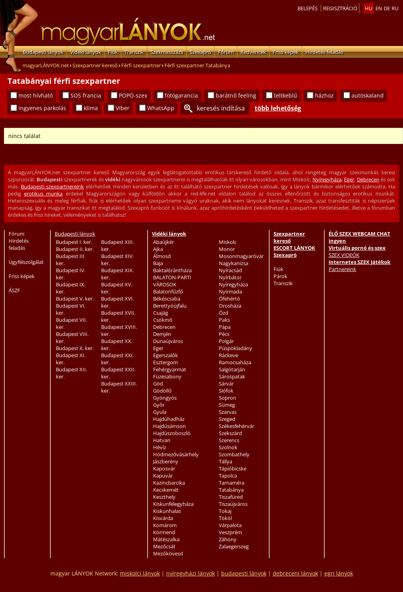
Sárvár (226, 383)
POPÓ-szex (133, 95)
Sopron (227, 397)
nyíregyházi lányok (190, 573)
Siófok (226, 390)
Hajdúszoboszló (171, 433)
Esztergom (165, 362)
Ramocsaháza (235, 362)
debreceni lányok (295, 573)
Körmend (164, 532)
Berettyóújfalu (170, 305)
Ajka (158, 249)
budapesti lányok (243, 573)
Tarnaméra (231, 482)
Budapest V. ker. (75, 298)
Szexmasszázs (166, 51)
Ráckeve (228, 355)
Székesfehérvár (236, 426)
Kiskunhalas (167, 511)
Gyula (159, 411)
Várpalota (230, 525)
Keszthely (164, 496)
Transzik (134, 51)
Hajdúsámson (169, 426)
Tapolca (228, 475)
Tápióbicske (232, 468)
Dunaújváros (168, 341)
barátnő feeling (236, 95)
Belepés (308, 8)
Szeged (227, 418)
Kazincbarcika (169, 482)
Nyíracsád (230, 270)
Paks (224, 319)
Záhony (228, 539)
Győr (159, 404)
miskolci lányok (140, 573)
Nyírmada (230, 291)
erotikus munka (43, 193)
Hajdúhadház (169, 418)
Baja (158, 263)
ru (395, 8)
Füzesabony (167, 376)
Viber (122, 108)
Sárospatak (232, 376)
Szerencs (229, 440)
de (387, 8)
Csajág (160, 312)
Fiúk (113, 51)
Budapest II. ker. (75, 249)
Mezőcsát (164, 546)
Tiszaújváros (233, 503)
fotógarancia (181, 95)
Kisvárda (163, 518)
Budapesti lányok (43, 51)
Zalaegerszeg (234, 546)
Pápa (225, 326)
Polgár (226, 341)
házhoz (324, 95)
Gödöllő (162, 390)
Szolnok (228, 447)
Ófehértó (229, 298)
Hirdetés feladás (324, 51)
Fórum (226, 51)
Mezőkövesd (168, 553)
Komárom (165, 525)
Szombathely (234, 454)
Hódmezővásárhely (176, 454)
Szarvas (228, 411)
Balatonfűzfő (168, 291)
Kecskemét (166, 489)
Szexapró (200, 51)
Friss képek (286, 51)
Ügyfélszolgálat (26, 262)
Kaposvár (164, 468)
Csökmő (162, 319)
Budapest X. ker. (75, 348)
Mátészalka (166, 539)
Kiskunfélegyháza (173, 503)
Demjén (162, 333)
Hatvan (161, 440)
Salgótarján (232, 369)
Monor (227, 249)
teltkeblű (285, 95)
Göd (158, 383)
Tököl (225, 518)
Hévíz (159, 447)
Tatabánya (231, 489)
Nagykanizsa (233, 263)
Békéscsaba (166, 298)
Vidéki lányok (85, 51)
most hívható (35, 95)
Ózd (223, 312)
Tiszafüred (231, 496)
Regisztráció (340, 8)
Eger (349, 179)
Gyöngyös (165, 397)
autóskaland (367, 95)
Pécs (224, 333)
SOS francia (85, 95)
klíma (91, 108)
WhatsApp (160, 108)
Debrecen (368, 179)
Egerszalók (165, 355)
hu (368, 8)
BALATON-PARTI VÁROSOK (172, 281)
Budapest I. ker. (74, 241)
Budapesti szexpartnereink (52, 186)
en (378, 8)
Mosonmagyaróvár (241, 256)
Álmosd (162, 256)
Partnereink (342, 269)
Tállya (225, 461)
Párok (280, 276)
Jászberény (165, 461)
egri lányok (338, 573)
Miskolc (228, 241)
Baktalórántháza (172, 270)
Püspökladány (235, 348)
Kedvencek (253, 51)
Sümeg (227, 404)
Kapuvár (163, 475)
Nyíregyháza (327, 179)
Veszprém (230, 532)
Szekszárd (230, 433)
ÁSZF (14, 290)
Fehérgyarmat (169, 369)
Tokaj (225, 511)
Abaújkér (163, 241)
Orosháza (230, 305)
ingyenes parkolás (42, 108)
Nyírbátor (230, 277)
